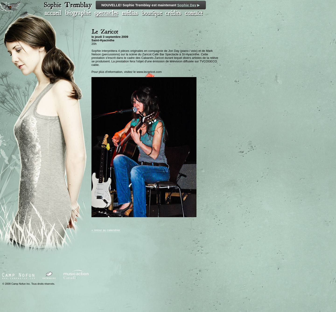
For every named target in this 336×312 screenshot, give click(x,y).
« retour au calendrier (105, 230)
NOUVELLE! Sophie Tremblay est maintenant (151, 5)
